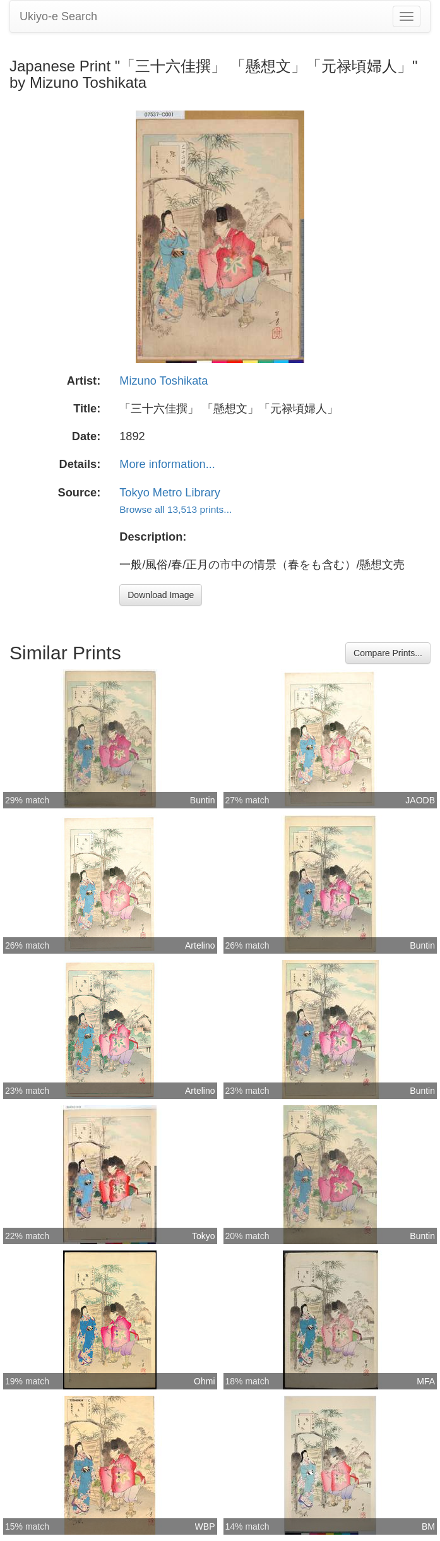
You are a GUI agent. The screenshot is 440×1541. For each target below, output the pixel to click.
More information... (167, 464)
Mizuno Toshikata (163, 381)
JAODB (420, 800)
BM (428, 1526)
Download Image (161, 595)
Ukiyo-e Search (58, 16)
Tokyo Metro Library (169, 492)
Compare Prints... (388, 653)
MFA (426, 1381)
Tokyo (203, 1236)
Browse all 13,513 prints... (175, 509)
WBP (205, 1526)
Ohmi (204, 1381)
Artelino (200, 945)
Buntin (202, 800)
